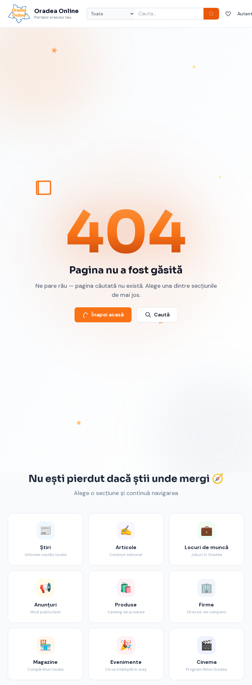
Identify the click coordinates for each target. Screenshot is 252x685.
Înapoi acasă (103, 314)
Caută (157, 314)
